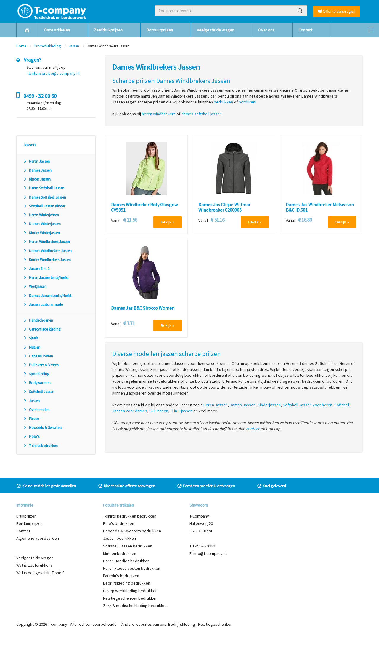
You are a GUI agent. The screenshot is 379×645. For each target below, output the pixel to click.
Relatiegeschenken (215, 624)
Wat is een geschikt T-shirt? (40, 572)
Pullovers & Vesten (41, 365)
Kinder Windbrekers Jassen (47, 259)
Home (21, 46)
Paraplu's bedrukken (121, 575)
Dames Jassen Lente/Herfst (47, 295)
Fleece (31, 418)
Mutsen (31, 347)
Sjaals (30, 338)
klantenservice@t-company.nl (53, 73)
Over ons (266, 30)
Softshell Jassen (38, 391)
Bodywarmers (37, 382)
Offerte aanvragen (336, 11)
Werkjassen (34, 286)
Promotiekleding (47, 46)
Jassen (73, 46)
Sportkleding (36, 373)
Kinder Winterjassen (41, 232)
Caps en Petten (38, 356)
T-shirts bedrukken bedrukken (129, 516)
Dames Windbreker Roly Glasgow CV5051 (144, 207)
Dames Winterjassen (42, 223)
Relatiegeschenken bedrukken (130, 598)
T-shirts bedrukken (40, 445)
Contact (305, 30)
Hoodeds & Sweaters (42, 427)
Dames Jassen (37, 170)
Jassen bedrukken (119, 538)
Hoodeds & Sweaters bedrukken (132, 531)
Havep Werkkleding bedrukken (130, 590)
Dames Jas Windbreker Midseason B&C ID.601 (320, 207)
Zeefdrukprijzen (108, 30)
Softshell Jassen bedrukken (127, 546)
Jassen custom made (43, 304)
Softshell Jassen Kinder (44, 206)
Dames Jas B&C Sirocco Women (142, 308)
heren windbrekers (159, 113)
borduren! (247, 102)
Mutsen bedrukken (119, 553)
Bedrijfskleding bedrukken (126, 583)
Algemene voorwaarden (37, 538)
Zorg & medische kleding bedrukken (135, 605)
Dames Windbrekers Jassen (47, 250)
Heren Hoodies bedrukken (126, 560)
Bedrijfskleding (181, 624)
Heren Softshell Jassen (43, 188)
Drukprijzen (26, 516)
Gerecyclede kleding (41, 329)
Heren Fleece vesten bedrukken (131, 568)
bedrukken (223, 102)
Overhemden (36, 409)
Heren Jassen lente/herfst (45, 277)
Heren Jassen (36, 161)
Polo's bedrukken (118, 523)
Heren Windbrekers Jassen (46, 241)
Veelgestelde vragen (215, 30)
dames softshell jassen (201, 113)
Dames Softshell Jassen (44, 197)
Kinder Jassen (37, 179)
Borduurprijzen (160, 30)
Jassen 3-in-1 (36, 268)
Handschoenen (38, 320)
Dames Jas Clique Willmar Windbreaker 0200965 (224, 207)
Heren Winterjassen (41, 215)
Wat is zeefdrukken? (34, 565)
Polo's (31, 436)
